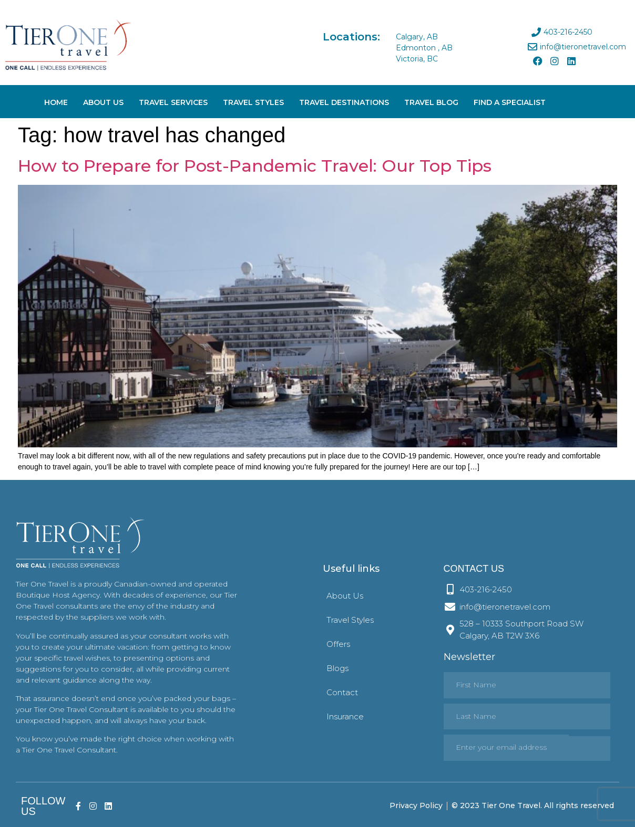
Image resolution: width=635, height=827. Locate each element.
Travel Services (173, 102)
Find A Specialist (510, 102)
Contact (342, 692)
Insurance (345, 716)
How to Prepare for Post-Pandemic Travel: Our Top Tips (254, 165)
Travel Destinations (344, 102)
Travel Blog (431, 102)
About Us (103, 102)
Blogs (337, 668)
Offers (338, 644)
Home (56, 102)
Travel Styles (253, 102)
